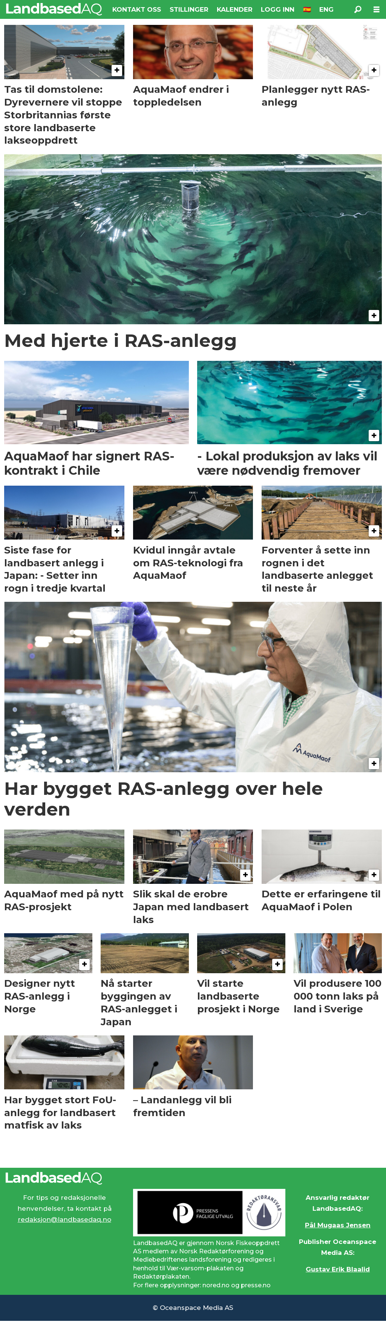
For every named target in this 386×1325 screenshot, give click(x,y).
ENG (326, 9)
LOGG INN (277, 9)
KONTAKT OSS (136, 9)
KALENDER (235, 9)
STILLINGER (189, 9)
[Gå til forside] (54, 9)
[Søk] (357, 9)
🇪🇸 (307, 9)
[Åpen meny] (376, 9)
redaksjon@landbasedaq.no (64, 1219)
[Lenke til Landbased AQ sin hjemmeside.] (193, 1178)
